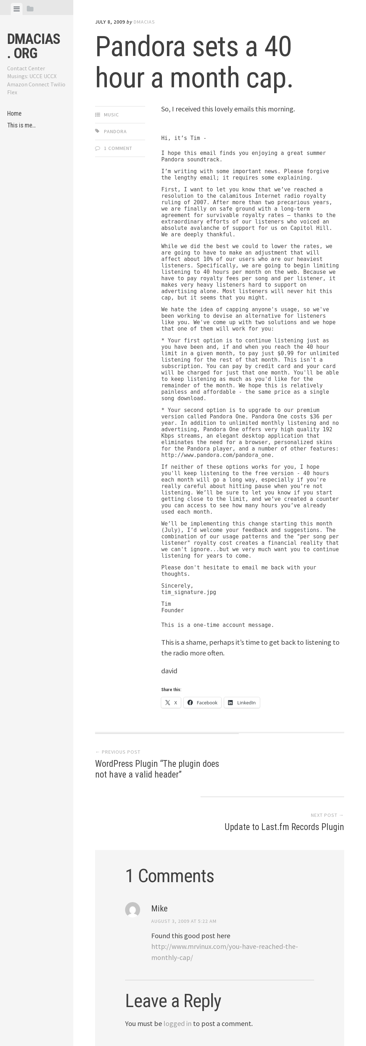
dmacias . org (33, 46)
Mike (159, 858)
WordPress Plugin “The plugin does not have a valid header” (149, 770)
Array (245, 1021)
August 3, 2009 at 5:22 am (184, 870)
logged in (177, 971)
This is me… (22, 126)
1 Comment (118, 148)
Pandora (115, 131)
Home (14, 113)
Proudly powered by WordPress (145, 1021)
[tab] (17, 9)
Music (111, 114)
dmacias (144, 22)
